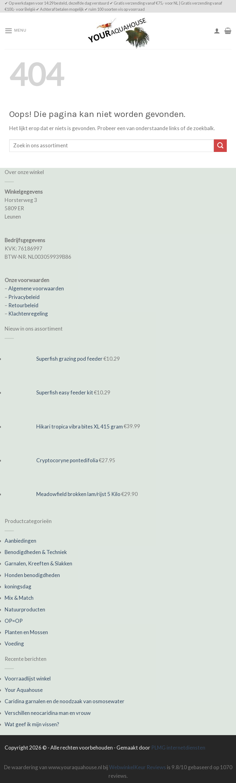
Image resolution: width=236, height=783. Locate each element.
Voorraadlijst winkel (28, 678)
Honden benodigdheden (32, 575)
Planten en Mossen (26, 632)
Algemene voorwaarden (36, 288)
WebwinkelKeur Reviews (137, 767)
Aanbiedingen (20, 540)
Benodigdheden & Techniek (36, 552)
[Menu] (15, 31)
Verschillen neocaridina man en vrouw (48, 713)
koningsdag (18, 586)
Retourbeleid (23, 305)
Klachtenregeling (28, 313)
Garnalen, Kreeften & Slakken (38, 563)
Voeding (14, 643)
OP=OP (14, 621)
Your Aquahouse (24, 690)
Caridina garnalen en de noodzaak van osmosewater (64, 701)
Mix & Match (19, 598)
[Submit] (220, 145)
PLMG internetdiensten (178, 747)
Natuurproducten (25, 609)
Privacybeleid (24, 297)
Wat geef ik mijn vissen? (32, 724)
